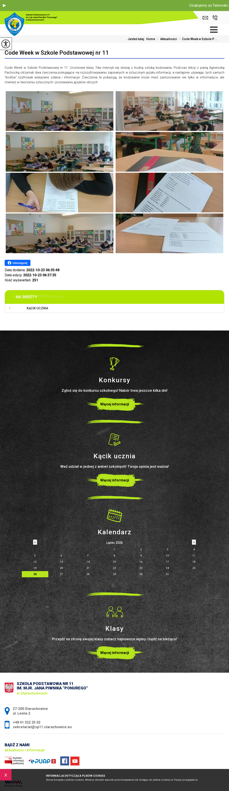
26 (35, 574)
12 (35, 561)
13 (61, 561)
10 (167, 555)
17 (167, 561)
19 (35, 568)
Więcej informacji (114, 404)
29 (114, 574)
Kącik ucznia (37, 308)
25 (193, 568)
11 (193, 555)
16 (141, 561)
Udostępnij (17, 263)
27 (61, 574)
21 (88, 568)
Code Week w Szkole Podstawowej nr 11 (57, 52)
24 (167, 568)
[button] (4, 5)
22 (114, 568)
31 (167, 574)
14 (88, 561)
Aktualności (166, 39)
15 (114, 561)
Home (150, 39)
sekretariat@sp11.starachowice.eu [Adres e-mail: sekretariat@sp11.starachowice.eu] (42, 727)
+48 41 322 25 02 (215, 17)
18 (193, 561)
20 (61, 568)
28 (88, 574)
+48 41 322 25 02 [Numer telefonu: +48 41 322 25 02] (26, 722)
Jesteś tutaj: (137, 39)
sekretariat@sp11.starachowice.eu (205, 17)
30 (141, 574)
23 (141, 568)
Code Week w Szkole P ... (197, 39)
